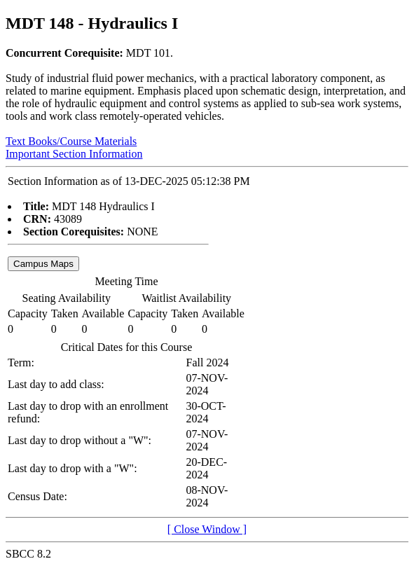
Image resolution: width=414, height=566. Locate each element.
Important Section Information (74, 154)
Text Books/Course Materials (71, 141)
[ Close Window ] (207, 529)
